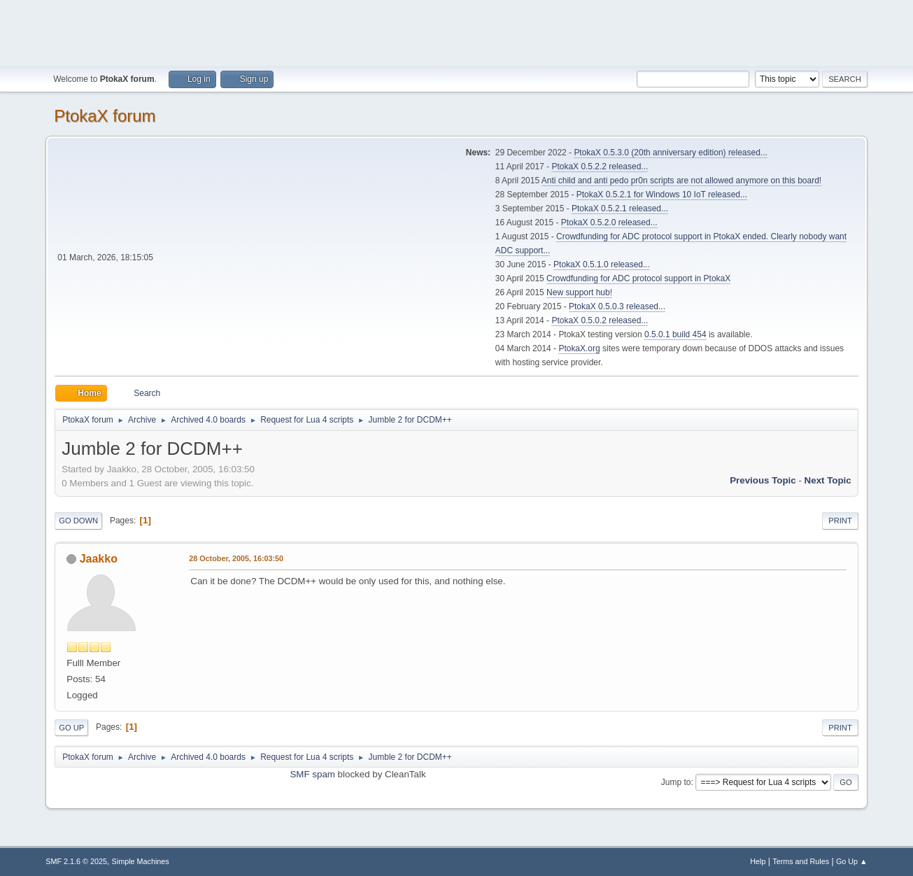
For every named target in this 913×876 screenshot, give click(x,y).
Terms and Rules (800, 861)
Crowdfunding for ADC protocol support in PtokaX (638, 278)
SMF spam (312, 774)
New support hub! (579, 292)
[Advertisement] (457, 31)
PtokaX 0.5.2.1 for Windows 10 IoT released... (661, 194)
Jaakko (99, 559)
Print (840, 520)
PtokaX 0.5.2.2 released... (599, 166)
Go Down (78, 520)
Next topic (828, 480)
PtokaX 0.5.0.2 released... (599, 320)
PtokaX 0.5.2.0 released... (609, 222)
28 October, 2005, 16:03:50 (236, 558)
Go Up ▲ (852, 861)
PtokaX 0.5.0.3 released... (617, 306)
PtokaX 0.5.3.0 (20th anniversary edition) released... (670, 152)
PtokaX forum (104, 115)
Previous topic (763, 480)
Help (757, 861)
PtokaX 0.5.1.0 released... (601, 264)
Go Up (71, 727)
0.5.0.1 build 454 (675, 334)
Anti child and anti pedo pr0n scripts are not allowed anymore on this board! (681, 180)
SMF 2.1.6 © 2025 (76, 861)
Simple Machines (140, 861)
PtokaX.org (579, 348)
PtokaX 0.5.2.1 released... (620, 208)
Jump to (676, 782)
